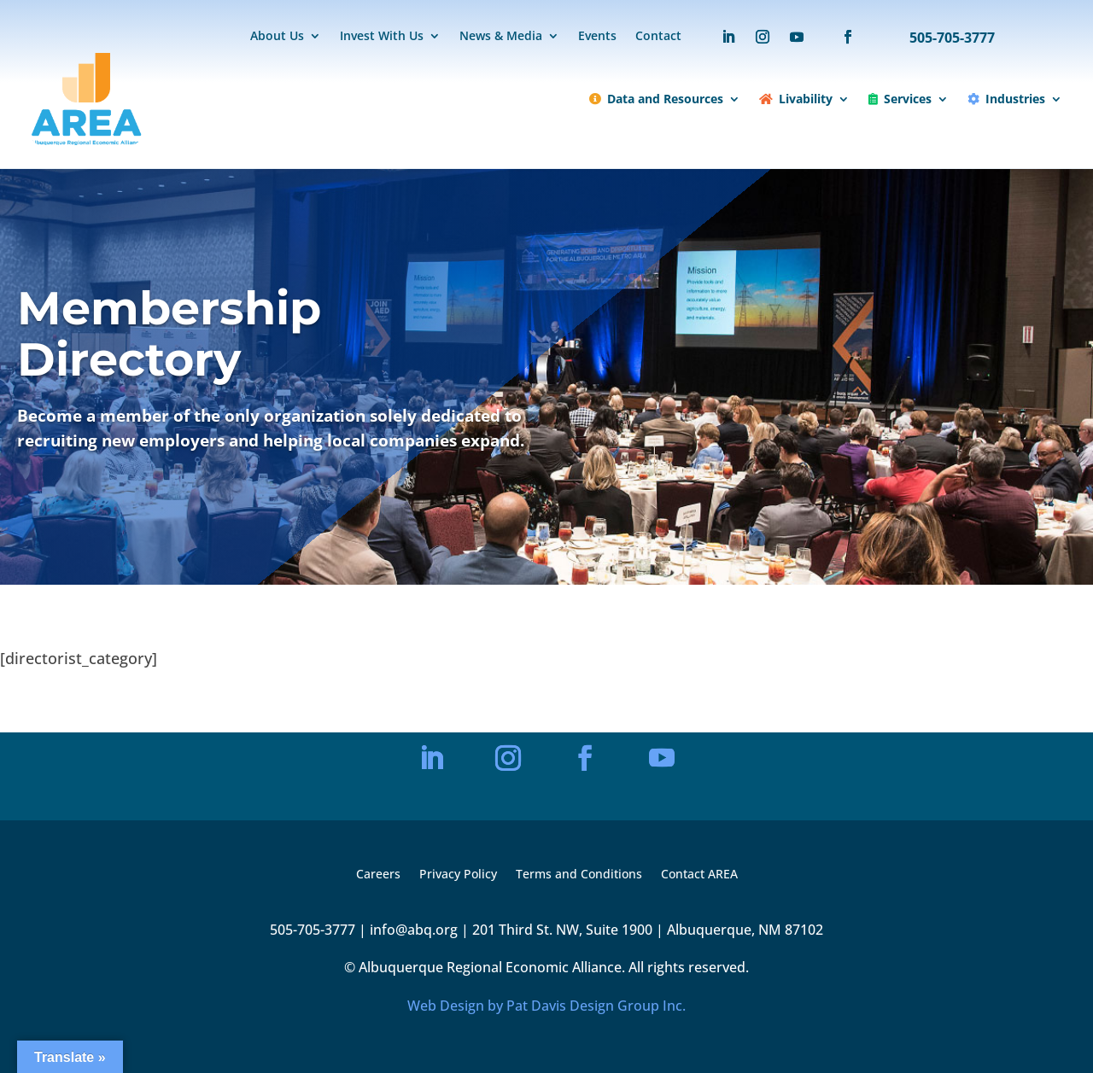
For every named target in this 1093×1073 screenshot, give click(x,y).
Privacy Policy (458, 875)
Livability (796, 98)
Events (597, 37)
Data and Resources (656, 98)
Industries (1006, 98)
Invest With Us (382, 37)
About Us (277, 37)
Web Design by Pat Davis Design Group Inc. (546, 1005)
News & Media (500, 37)
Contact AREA (699, 875)
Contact (658, 37)
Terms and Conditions (579, 875)
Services (900, 98)
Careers (378, 875)
